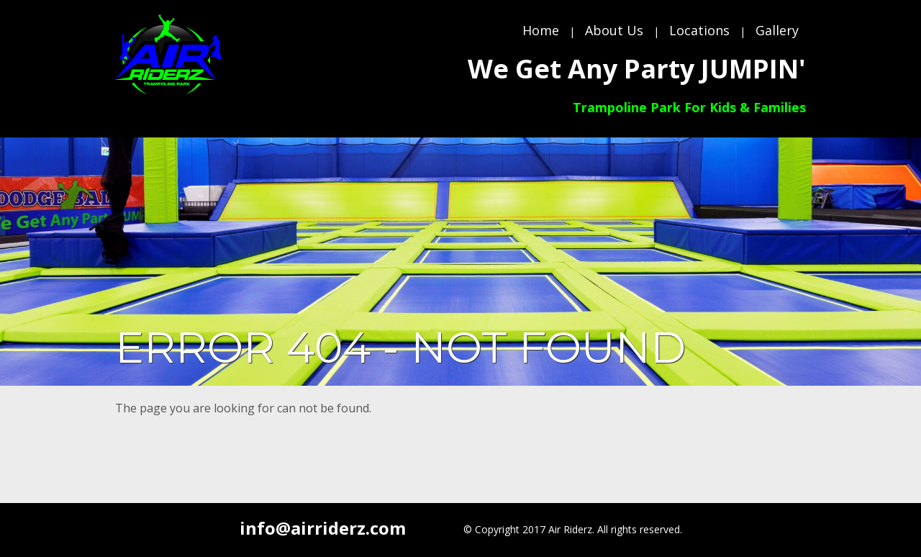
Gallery (777, 30)
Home (540, 30)
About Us (614, 30)
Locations (699, 30)
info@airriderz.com (323, 528)
